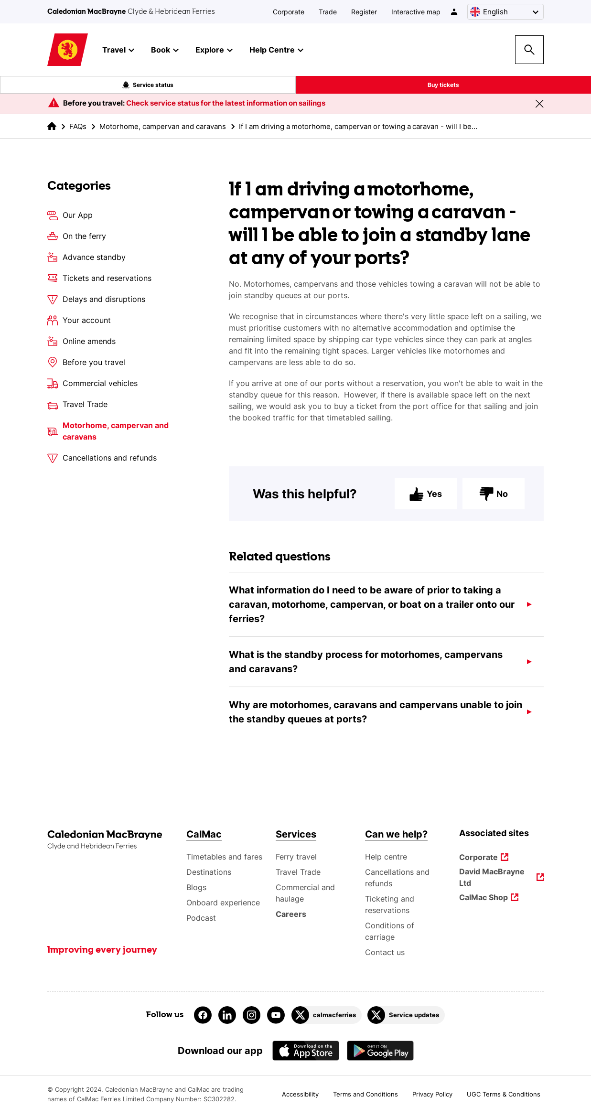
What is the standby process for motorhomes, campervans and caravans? (366, 669)
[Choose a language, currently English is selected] (505, 12)
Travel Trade (298, 872)
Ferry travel (296, 856)
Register (364, 12)
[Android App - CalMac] (380, 1050)
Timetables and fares (224, 856)
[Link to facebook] (203, 1015)
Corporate (288, 12)
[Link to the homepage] (112, 840)
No (493, 501)
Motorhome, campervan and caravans (162, 126)
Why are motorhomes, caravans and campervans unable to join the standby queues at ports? (375, 719)
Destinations (208, 872)
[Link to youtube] (276, 1015)
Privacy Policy (432, 1094)
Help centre (386, 856)
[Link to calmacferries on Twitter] (326, 1015)
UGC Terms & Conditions (503, 1094)
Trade (328, 12)
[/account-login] (454, 11)
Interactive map (416, 12)
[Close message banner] (539, 103)
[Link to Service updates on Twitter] (406, 1015)
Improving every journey (102, 950)
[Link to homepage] (67, 49)
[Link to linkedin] (227, 1015)
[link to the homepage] (51, 126)
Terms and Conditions (365, 1094)
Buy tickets (443, 84)
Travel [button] (118, 50)
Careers (291, 914)
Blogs (196, 887)
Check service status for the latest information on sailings (225, 103)
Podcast (201, 918)
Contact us (385, 952)
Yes (425, 501)
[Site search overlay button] (529, 49)
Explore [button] (214, 50)
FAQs (77, 126)
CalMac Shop (483, 897)
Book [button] (165, 50)
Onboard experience (223, 902)
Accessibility (300, 1094)
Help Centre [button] (276, 50)
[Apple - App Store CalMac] (305, 1050)
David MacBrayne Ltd (492, 877)
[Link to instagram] (251, 1015)
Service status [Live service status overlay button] (147, 85)
